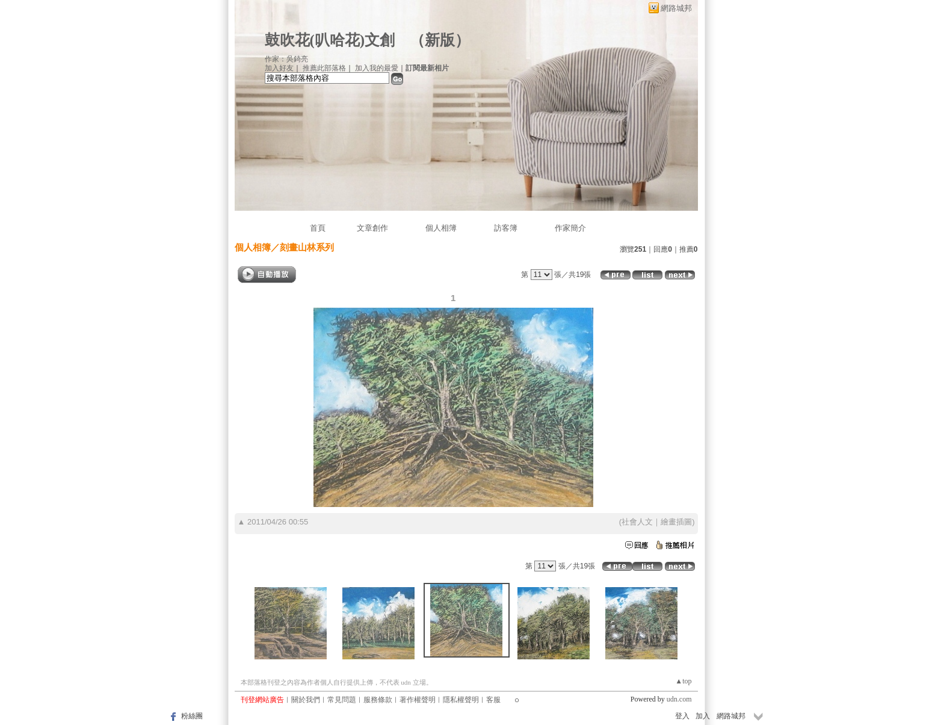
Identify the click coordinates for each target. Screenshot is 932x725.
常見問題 (341, 699)
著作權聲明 (418, 699)
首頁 (318, 227)
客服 (493, 699)
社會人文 (637, 521)
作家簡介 (570, 227)
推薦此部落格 (324, 68)
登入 (682, 716)
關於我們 (305, 699)
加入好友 (279, 68)
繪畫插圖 (676, 521)
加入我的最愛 (376, 68)
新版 (440, 40)
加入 (703, 716)
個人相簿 (441, 227)
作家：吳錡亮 (286, 59)
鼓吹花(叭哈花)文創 (330, 40)
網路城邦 (676, 8)
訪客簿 (505, 227)
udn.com (679, 699)
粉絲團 (192, 716)
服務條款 (377, 699)
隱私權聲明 (461, 699)
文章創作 (372, 227)
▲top (683, 681)
